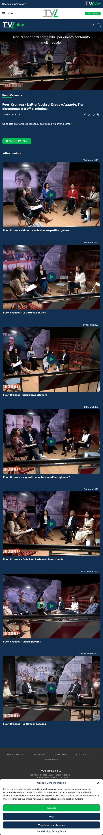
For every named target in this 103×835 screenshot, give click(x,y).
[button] (98, 782)
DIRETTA (94, 13)
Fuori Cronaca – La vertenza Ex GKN (24, 312)
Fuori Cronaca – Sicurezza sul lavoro (25, 394)
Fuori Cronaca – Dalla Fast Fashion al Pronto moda (33, 559)
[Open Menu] (3, 13)
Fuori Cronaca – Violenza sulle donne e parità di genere (36, 230)
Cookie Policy (43, 831)
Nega (51, 816)
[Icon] (51, 195)
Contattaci (82, 754)
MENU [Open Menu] (8, 13)
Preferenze (51, 759)
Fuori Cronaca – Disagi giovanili (22, 641)
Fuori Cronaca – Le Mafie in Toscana (24, 723)
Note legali (61, 754)
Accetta (51, 808)
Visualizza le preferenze (51, 825)
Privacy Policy (59, 831)
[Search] (99, 25)
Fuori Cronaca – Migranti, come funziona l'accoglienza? (36, 477)
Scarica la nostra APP (14, 3)
